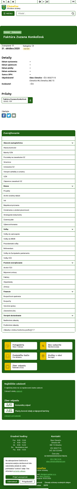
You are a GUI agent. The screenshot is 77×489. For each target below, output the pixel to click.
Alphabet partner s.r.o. (48, 466)
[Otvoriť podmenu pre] (72, 134)
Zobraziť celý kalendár (12, 408)
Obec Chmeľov (44, 468)
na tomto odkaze (8, 471)
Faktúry (26, 40)
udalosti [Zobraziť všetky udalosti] (19, 383)
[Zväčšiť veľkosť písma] (47, 1)
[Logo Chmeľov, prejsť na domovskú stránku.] (38, 7)
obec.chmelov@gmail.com (55, 453)
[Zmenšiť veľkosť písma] (43, 1)
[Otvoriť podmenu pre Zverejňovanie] (72, 130)
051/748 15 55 (55, 451)
